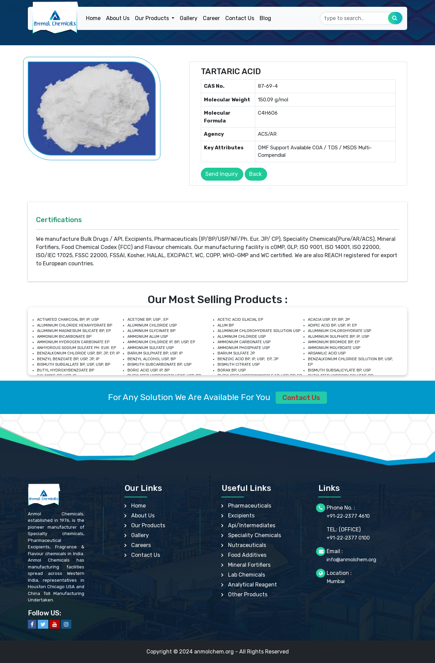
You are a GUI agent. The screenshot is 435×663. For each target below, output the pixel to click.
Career (211, 18)
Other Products (247, 594)
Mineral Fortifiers (249, 565)
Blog (265, 18)
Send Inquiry (221, 174)
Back (255, 174)
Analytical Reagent (252, 584)
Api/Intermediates (251, 525)
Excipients (241, 515)
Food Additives (247, 555)
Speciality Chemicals (254, 535)
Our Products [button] (152, 18)
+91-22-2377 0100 (348, 538)
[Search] (361, 18)
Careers (141, 545)
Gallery (188, 18)
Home (93, 18)
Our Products (148, 525)
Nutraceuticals (247, 545)
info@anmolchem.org (351, 560)
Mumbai (336, 581)
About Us (117, 18)
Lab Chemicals (246, 574)
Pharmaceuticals (249, 505)
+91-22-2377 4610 (348, 516)
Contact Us (239, 18)
